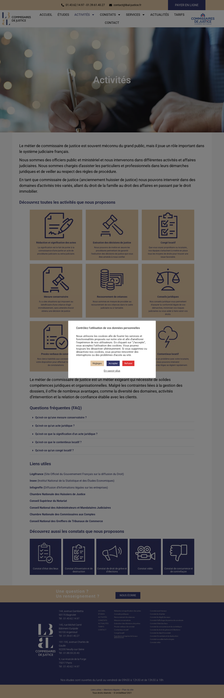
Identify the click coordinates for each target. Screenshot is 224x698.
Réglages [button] (97, 363)
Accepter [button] (113, 363)
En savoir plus (112, 370)
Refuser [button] (128, 363)
